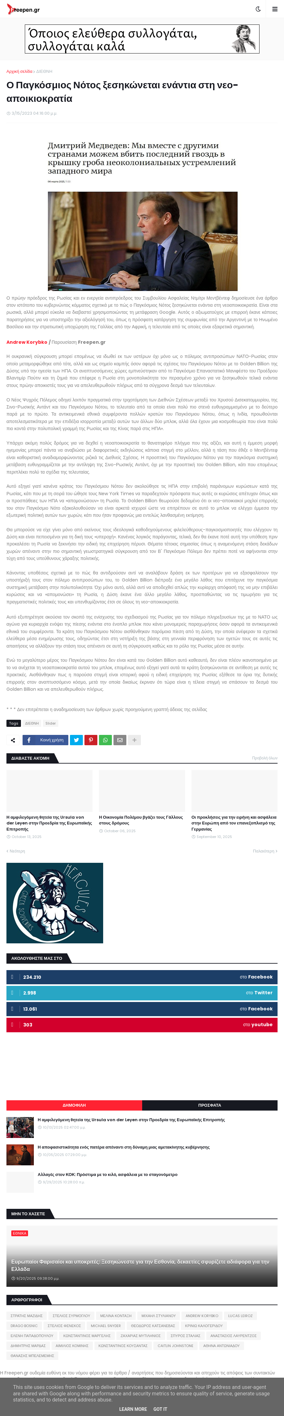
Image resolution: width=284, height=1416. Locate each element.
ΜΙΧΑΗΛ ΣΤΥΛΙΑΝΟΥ (159, 1315)
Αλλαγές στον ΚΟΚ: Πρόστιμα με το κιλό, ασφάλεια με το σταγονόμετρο (108, 1175)
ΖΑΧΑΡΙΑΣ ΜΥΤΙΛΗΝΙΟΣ (141, 1335)
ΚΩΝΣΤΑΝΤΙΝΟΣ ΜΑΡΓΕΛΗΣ (87, 1335)
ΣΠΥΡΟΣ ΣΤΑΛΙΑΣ (186, 1335)
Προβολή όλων (265, 758)
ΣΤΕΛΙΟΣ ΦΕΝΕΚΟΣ (64, 1325)
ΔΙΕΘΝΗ (44, 71)
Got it (160, 1409)
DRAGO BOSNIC (24, 1325)
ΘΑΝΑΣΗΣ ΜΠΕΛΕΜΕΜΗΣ (32, 1355)
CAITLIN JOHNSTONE (175, 1345)
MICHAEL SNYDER (106, 1325)
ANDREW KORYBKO (202, 1315)
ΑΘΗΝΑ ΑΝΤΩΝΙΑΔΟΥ (221, 1345)
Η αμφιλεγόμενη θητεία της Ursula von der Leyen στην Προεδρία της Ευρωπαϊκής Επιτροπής (49, 823)
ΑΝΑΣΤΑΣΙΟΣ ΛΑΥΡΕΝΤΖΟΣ (234, 1335)
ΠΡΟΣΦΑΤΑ (209, 1105)
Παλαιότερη (263, 851)
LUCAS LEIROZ (240, 1315)
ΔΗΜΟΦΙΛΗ (74, 1105)
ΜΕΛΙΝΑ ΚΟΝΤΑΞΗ (116, 1315)
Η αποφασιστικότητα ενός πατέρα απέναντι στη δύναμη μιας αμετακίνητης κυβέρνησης (124, 1147)
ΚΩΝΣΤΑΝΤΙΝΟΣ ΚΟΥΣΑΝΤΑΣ (123, 1345)
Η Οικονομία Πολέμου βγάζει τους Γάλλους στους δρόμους (141, 820)
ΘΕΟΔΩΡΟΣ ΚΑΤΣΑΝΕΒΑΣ (153, 1325)
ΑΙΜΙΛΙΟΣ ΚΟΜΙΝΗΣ (72, 1345)
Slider (50, 723)
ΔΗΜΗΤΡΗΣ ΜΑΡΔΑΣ (28, 1345)
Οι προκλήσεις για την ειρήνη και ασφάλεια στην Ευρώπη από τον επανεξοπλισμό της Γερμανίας (234, 823)
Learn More (133, 1409)
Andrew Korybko (26, 342)
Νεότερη (17, 851)
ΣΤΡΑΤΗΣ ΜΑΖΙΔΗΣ (27, 1315)
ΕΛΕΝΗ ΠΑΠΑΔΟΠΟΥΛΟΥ (32, 1335)
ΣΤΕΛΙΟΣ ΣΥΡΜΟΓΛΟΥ (71, 1315)
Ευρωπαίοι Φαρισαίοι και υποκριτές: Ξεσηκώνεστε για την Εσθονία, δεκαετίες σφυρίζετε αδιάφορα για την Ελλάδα (140, 1265)
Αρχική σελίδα (19, 71)
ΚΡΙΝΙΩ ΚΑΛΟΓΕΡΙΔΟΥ (204, 1325)
